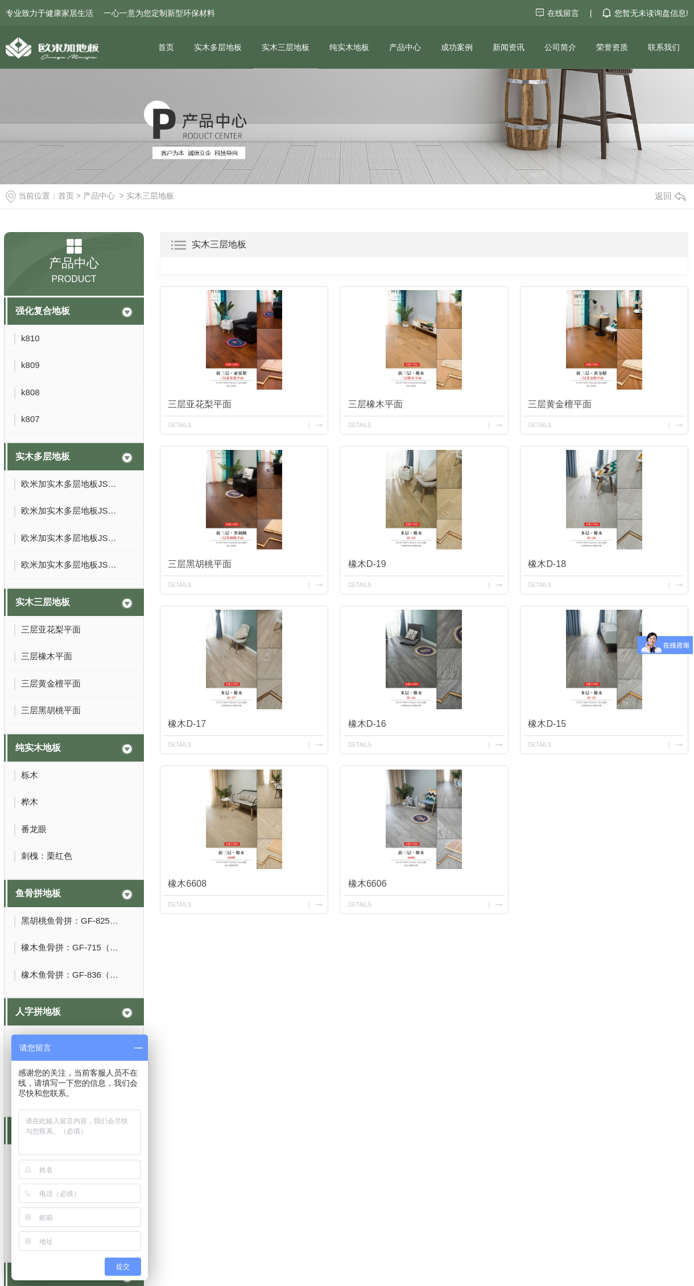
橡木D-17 (187, 724)
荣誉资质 (612, 47)
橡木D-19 (367, 564)
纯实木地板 (349, 47)
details (179, 425)
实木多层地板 (218, 47)
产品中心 (405, 47)
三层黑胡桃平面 (200, 564)
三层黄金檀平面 (560, 404)
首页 (166, 47)
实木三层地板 (285, 47)
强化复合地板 (42, 311)
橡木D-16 (367, 724)
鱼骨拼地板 (38, 893)
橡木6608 (187, 883)
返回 (670, 196)
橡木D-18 (547, 564)
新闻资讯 (508, 47)
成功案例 (457, 47)
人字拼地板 (38, 1011)
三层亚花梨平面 (200, 404)
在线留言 (558, 13)
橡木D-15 (547, 724)
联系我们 (664, 47)
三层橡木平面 (375, 404)
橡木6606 (367, 883)
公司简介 (560, 47)
